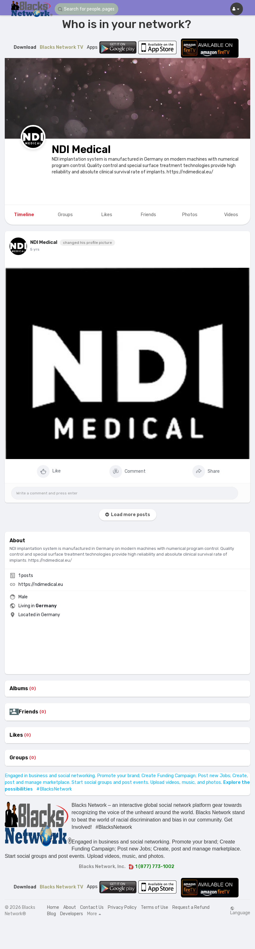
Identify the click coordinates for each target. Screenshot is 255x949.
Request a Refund (191, 907)
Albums (19, 688)
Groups (19, 757)
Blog (51, 913)
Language (240, 910)
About (69, 907)
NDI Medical (81, 149)
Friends (28, 711)
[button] (86, 9)
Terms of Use (154, 907)
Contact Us (92, 907)
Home (53, 907)
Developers (71, 913)
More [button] (94, 914)
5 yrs (34, 249)
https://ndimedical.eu (40, 584)
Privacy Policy (122, 907)
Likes (16, 735)
